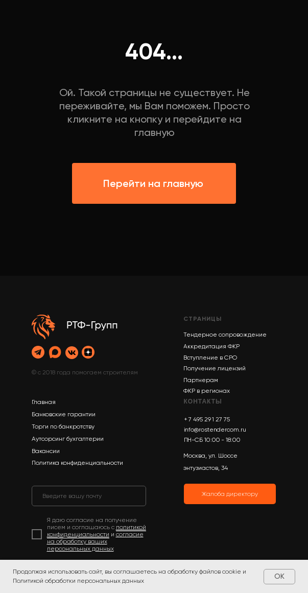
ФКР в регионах (206, 390)
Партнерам (200, 380)
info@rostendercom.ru (215, 429)
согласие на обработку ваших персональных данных (95, 541)
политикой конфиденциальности (96, 531)
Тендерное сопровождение (225, 334)
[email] (89, 496)
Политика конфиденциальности (77, 462)
